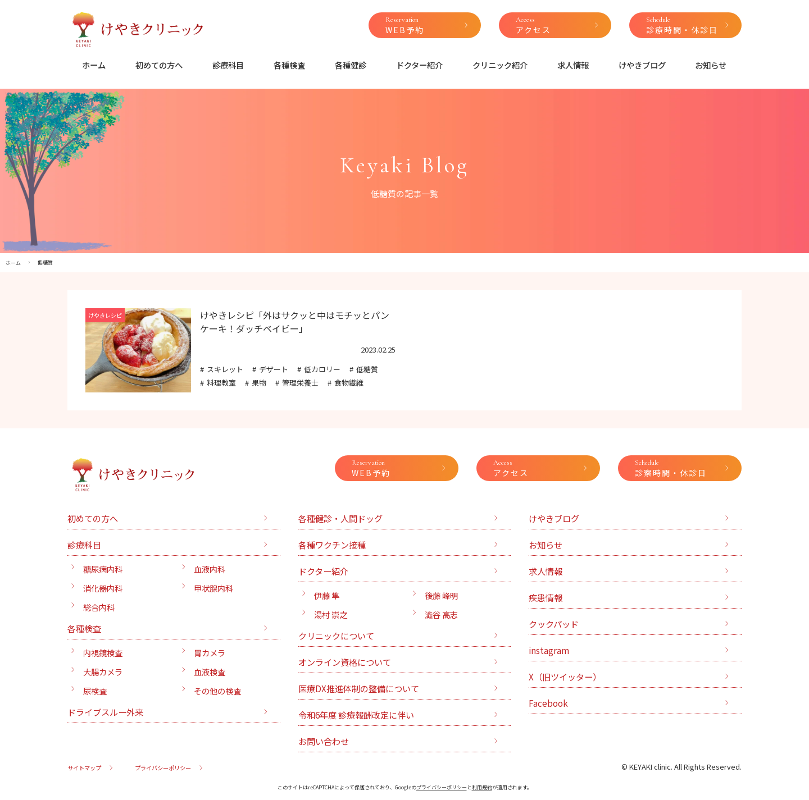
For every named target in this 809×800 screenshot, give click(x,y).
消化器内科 (102, 588)
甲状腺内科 (213, 588)
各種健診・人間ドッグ (340, 518)
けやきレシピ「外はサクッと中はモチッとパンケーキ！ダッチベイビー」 (294, 321)
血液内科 (209, 569)
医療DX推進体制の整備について (358, 688)
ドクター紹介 (419, 65)
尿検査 (95, 691)
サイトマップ (84, 768)
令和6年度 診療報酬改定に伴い (356, 714)
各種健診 (350, 65)
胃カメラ (209, 653)
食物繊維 (348, 382)
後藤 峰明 (441, 595)
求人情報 (573, 65)
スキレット (225, 369)
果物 (259, 382)
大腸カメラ (102, 672)
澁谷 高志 (441, 614)
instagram (549, 650)
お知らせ (710, 65)
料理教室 (221, 382)
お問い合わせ (323, 741)
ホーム (94, 65)
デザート (273, 369)
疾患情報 (545, 597)
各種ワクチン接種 (332, 544)
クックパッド (554, 624)
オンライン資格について (344, 662)
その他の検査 (217, 691)
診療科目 (228, 65)
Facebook (548, 703)
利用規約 (482, 787)
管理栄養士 (300, 382)
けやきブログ (642, 65)
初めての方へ (159, 65)
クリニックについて (336, 635)
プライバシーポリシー (163, 768)
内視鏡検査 (102, 653)
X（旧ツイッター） (565, 676)
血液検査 (209, 672)
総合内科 (99, 607)
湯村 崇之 (330, 614)
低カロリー (322, 369)
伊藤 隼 (326, 595)
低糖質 (367, 369)
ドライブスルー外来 (105, 712)
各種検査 (289, 65)
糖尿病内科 (102, 569)
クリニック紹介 (500, 65)
